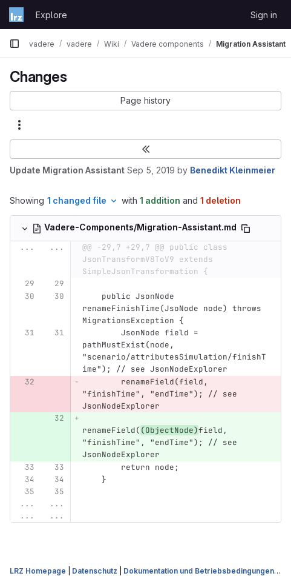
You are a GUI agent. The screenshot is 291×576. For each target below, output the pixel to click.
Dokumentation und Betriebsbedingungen (198, 570)
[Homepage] (16, 14)
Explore (51, 15)
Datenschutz (94, 570)
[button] (145, 100)
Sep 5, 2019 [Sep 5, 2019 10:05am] (151, 170)
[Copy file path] (245, 228)
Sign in (263, 15)
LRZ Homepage (38, 570)
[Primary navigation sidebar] (14, 43)
